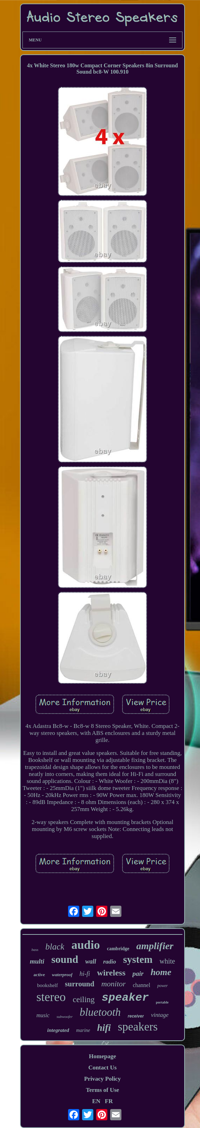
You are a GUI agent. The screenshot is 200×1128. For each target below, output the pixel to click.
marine (83, 1030)
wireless (111, 972)
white (167, 961)
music (42, 1015)
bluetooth (100, 1012)
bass (35, 949)
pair (138, 973)
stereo (51, 997)
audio (85, 944)
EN (96, 1101)
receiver (136, 1016)
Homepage (102, 1056)
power (162, 985)
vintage (159, 1015)
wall (90, 961)
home (161, 972)
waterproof (62, 974)
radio (109, 961)
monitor (113, 983)
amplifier (154, 945)
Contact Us (102, 1067)
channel (141, 985)
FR (109, 1101)
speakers (138, 1026)
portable (162, 1002)
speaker (125, 997)
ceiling (84, 999)
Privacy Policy (102, 1078)
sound (64, 959)
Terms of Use (102, 1090)
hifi (104, 1027)
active (39, 974)
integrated (58, 1030)
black (54, 946)
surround (79, 984)
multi (37, 961)
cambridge (118, 948)
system (138, 959)
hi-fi (85, 973)
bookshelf (47, 985)
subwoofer (64, 1016)
